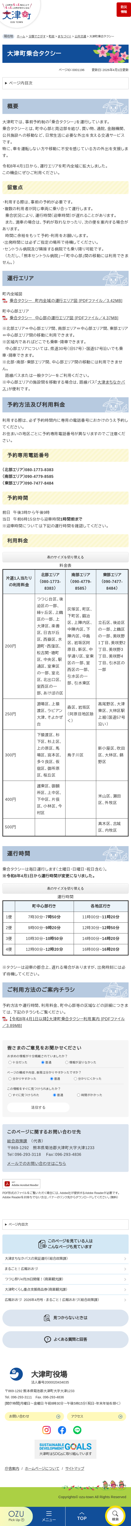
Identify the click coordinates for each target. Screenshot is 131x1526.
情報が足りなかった (82, 1062)
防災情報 (124, 9)
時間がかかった (91, 1095)
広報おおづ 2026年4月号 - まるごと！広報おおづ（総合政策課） (52, 1300)
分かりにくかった (89, 1079)
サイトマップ (74, 1469)
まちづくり (64, 36)
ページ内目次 (21, 83)
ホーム (21, 36)
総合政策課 (17, 1141)
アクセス (77, 1416)
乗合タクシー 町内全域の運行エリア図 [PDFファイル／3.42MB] (66, 301)
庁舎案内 (12, 1469)
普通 (48, 1062)
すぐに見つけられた (25, 1095)
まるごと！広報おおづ (21, 1269)
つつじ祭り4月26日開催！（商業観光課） (34, 1279)
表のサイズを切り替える (65, 557)
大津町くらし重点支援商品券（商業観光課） (36, 1289)
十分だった (20, 1062)
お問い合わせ (19, 1416)
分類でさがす (37, 36)
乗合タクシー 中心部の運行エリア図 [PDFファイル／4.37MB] (64, 318)
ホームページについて (42, 1469)
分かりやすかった (24, 1079)
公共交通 (80, 36)
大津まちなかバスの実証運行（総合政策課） (36, 1258)
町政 (51, 36)
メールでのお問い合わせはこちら (36, 1164)
